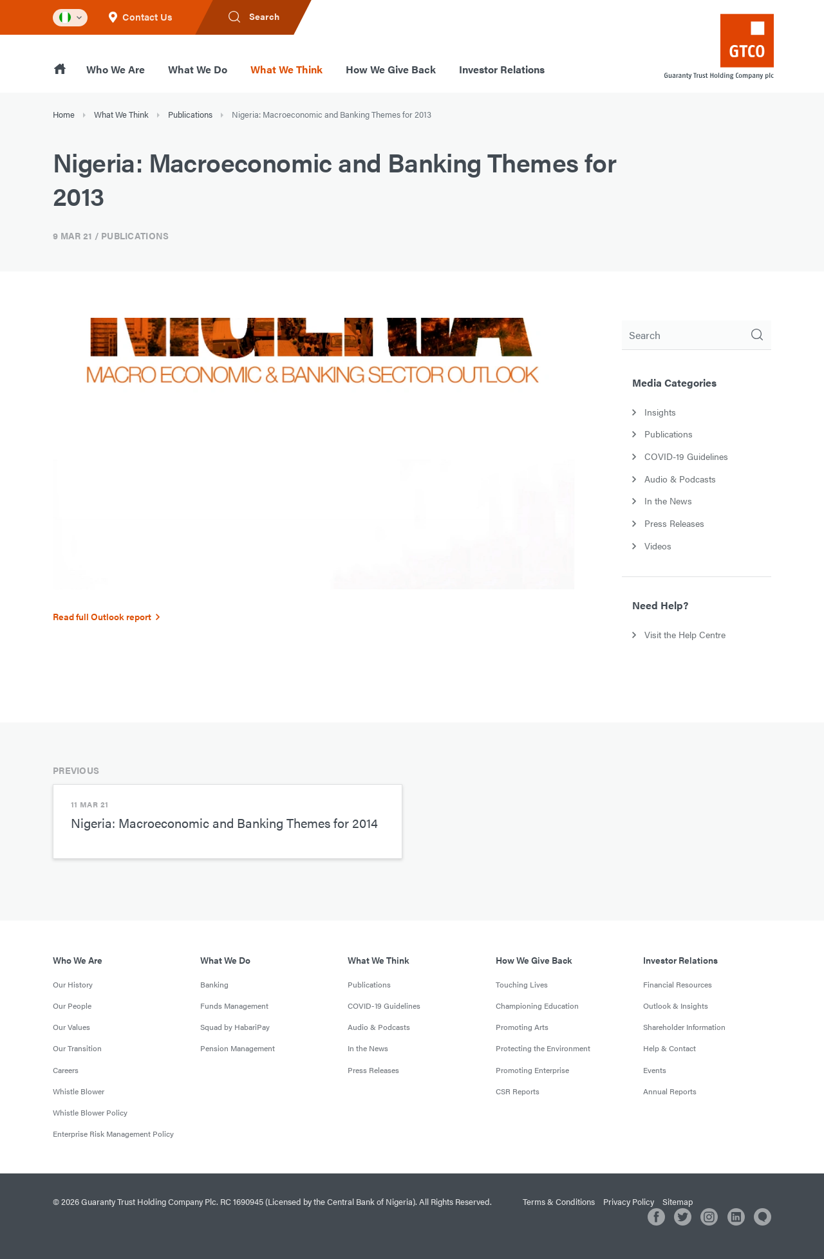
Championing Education (537, 1005)
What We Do (197, 69)
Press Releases (373, 1070)
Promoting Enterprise (532, 1070)
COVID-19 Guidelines (384, 1005)
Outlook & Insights (675, 1005)
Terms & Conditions (559, 1201)
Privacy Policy (628, 1201)
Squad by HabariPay (235, 1027)
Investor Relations (502, 69)
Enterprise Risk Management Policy (113, 1133)
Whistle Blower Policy (90, 1112)
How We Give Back (391, 69)
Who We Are (115, 69)
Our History (73, 984)
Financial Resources (677, 984)
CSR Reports (517, 1091)
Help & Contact (669, 1048)
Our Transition (77, 1048)
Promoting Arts (522, 1027)
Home (64, 114)
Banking (214, 984)
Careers (66, 1070)
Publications (190, 114)
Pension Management (237, 1048)
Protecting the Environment (543, 1048)
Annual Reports (670, 1091)
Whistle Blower (78, 1091)
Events (654, 1070)
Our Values (71, 1027)
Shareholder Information (684, 1027)
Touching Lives (522, 984)
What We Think (286, 69)
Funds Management (234, 1005)
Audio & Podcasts (379, 1027)
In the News (368, 1048)
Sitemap (677, 1201)
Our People (72, 1005)
